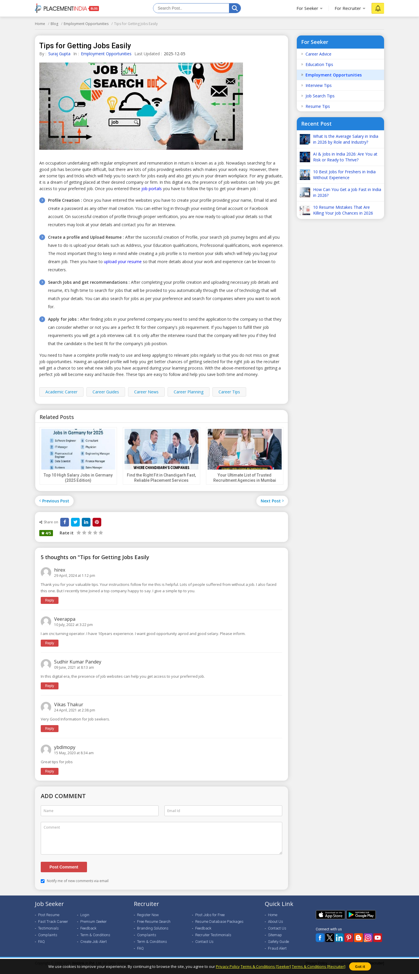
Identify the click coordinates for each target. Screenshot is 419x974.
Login (84, 920)
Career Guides (106, 392)
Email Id (173, 810)
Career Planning (188, 392)
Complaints (47, 940)
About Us (275, 927)
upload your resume (123, 261)
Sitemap (275, 940)
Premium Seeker (93, 927)
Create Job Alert (93, 947)
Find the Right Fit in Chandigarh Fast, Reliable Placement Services (161, 478)
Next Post (272, 501)
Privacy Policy (228, 966)
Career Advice (318, 54)
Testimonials (48, 933)
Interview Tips (319, 85)
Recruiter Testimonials (213, 940)
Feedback (88, 933)
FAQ (41, 947)
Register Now (148, 920)
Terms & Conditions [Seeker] (266, 966)
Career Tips (229, 392)
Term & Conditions (95, 940)
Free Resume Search (154, 927)
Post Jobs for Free (210, 920)
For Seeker (307, 8)
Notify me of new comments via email (75, 886)
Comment (52, 827)
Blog (54, 23)
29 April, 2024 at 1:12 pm (74, 575)
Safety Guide (278, 947)
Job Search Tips (320, 96)
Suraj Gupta (59, 53)
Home (40, 23)
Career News (146, 392)
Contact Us (204, 947)
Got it (360, 966)
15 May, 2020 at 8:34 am (74, 752)
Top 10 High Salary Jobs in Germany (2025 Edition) (78, 478)
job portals (151, 188)
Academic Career (61, 392)
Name (49, 810)
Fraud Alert (277, 953)
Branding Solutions (152, 933)
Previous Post (54, 501)
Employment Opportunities (86, 23)
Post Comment (63, 872)
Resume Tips (318, 106)
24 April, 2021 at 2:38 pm (74, 710)
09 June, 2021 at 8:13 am (74, 667)
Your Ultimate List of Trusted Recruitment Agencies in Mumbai (244, 478)
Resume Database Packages (219, 927)
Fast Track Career (53, 927)
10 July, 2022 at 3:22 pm (73, 624)
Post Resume (48, 920)
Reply (49, 600)
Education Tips (319, 64)
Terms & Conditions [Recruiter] (318, 966)
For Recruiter (348, 8)
